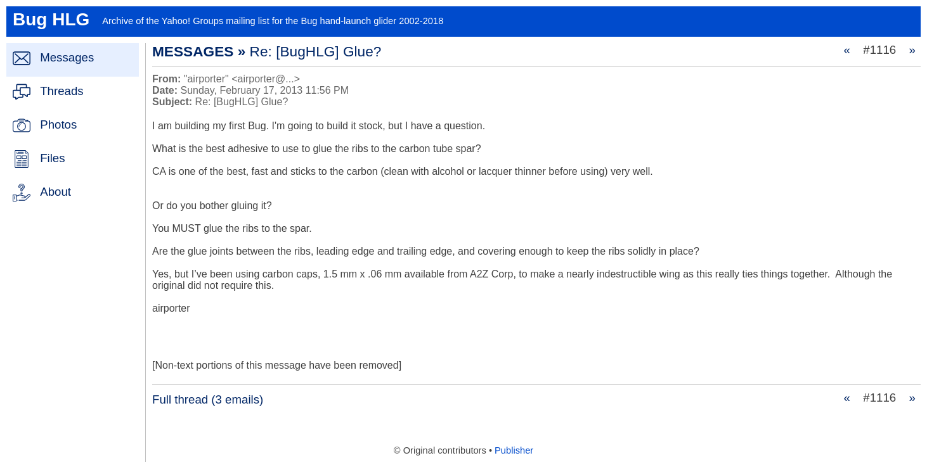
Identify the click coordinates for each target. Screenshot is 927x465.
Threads (61, 91)
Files (52, 158)
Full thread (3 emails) (207, 399)
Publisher (514, 450)
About (55, 191)
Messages (67, 57)
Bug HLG (51, 19)
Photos (58, 124)
